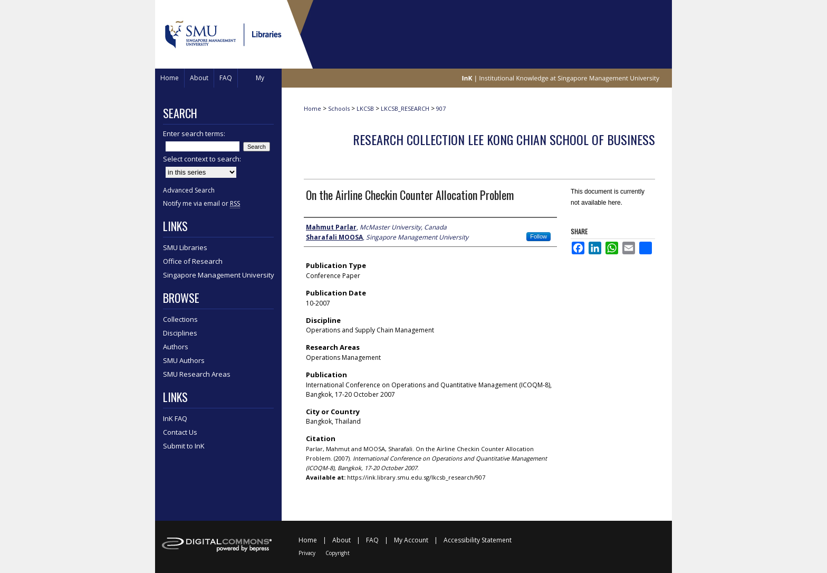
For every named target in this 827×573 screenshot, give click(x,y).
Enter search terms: (194, 133)
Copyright (337, 553)
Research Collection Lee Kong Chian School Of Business (504, 139)
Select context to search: (202, 159)
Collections (180, 319)
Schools (339, 108)
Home (312, 108)
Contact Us (180, 432)
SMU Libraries (185, 247)
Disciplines (180, 333)
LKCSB (365, 108)
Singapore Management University (218, 275)
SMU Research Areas (196, 374)
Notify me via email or (201, 203)
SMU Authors (184, 360)
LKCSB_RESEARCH (405, 108)
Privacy (307, 553)
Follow (538, 236)
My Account (411, 540)
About (341, 540)
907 (441, 108)
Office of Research (193, 261)
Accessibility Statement (478, 540)
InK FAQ (175, 418)
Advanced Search (189, 190)
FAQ (372, 540)
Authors (175, 346)
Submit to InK (184, 446)
